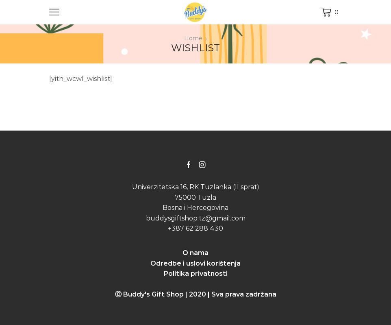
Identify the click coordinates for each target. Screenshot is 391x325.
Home (193, 38)
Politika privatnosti (196, 273)
